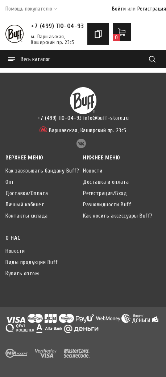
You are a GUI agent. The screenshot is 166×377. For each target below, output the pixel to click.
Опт (9, 182)
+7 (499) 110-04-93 (57, 26)
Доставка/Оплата (26, 193)
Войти (119, 9)
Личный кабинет (24, 204)
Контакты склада (26, 215)
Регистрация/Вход (105, 193)
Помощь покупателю (31, 8)
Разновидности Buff (107, 204)
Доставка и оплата (106, 182)
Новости (93, 170)
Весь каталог (29, 59)
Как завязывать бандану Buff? (42, 170)
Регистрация (151, 9)
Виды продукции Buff (31, 262)
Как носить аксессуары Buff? (118, 215)
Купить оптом (22, 273)
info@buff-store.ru (106, 118)
